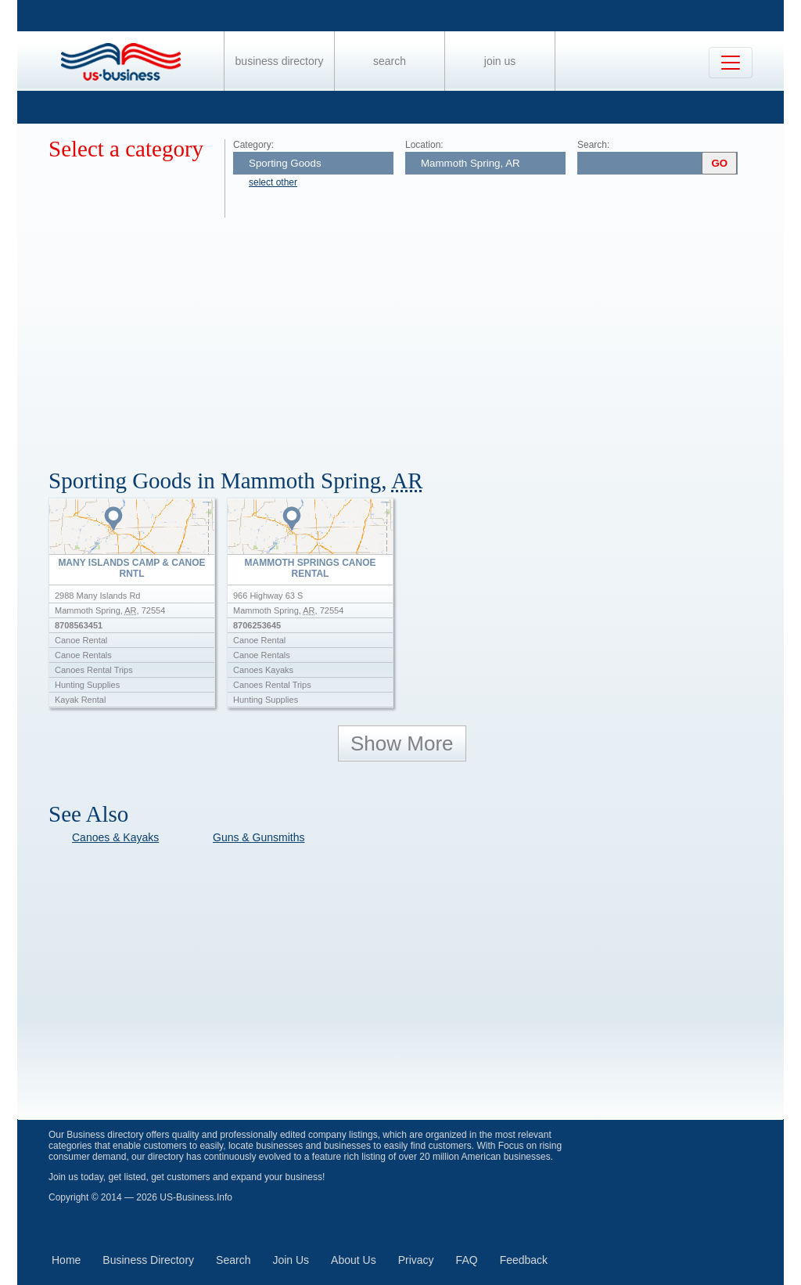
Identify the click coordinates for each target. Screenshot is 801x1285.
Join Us (499, 61)
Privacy (416, 1260)
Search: (593, 144)
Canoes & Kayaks (115, 837)
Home (66, 1260)
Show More (402, 743)
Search (389, 61)
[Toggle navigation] (731, 62)
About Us (353, 1260)
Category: (253, 144)
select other (273, 182)
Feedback (524, 1260)
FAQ (467, 1260)
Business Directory (279, 61)
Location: (424, 144)
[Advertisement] (416, 335)
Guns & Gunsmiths (259, 837)
